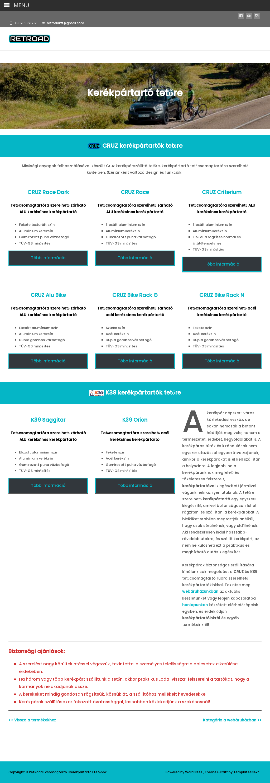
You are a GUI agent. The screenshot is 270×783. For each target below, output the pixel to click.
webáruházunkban (200, 591)
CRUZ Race (135, 192)
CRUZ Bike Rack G (135, 295)
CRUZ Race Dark (48, 192)
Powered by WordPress (184, 772)
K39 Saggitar (48, 419)
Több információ (48, 258)
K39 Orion (134, 419)
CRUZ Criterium (222, 192)
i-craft (223, 772)
